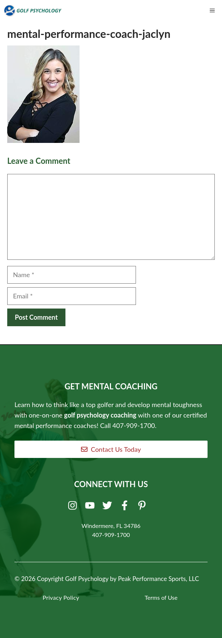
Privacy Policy (61, 597)
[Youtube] (91, 507)
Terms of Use (161, 597)
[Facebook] (126, 507)
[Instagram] (74, 507)
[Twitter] (108, 507)
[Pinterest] (143, 507)
